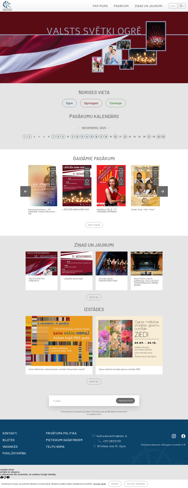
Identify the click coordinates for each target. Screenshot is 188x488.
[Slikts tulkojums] (6, 477)
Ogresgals (91, 103)
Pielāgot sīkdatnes (136, 484)
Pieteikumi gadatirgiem (64, 440)
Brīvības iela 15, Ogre (109, 446)
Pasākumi (121, 6)
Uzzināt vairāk (99, 483)
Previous (25, 191)
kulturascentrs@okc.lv (109, 436)
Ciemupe (116, 103)
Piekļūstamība (14, 453)
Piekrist (115, 484)
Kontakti (10, 433)
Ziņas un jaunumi (149, 6)
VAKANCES (10, 446)
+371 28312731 (109, 441)
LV (172, 6)
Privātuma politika (61, 433)
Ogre (69, 103)
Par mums (100, 6)
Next (162, 191)
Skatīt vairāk (94, 225)
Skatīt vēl (94, 297)
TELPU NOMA (55, 446)
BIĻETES (9, 440)
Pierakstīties (125, 400)
